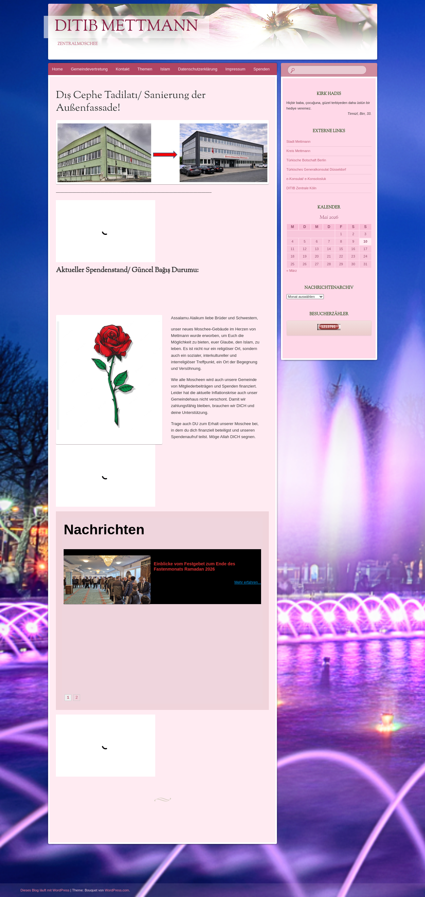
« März (292, 270)
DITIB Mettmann (126, 27)
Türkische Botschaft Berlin (306, 160)
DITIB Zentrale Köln (302, 188)
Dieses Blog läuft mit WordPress (45, 890)
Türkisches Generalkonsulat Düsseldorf (316, 169)
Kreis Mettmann (298, 151)
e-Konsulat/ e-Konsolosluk (306, 179)
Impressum (235, 69)
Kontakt (122, 69)
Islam (165, 69)
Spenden (261, 69)
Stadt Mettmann (299, 141)
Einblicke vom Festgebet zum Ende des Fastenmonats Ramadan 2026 (195, 566)
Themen (145, 69)
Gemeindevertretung (89, 69)
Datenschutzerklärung (197, 69)
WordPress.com (117, 890)
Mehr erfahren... (247, 582)
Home (57, 69)
